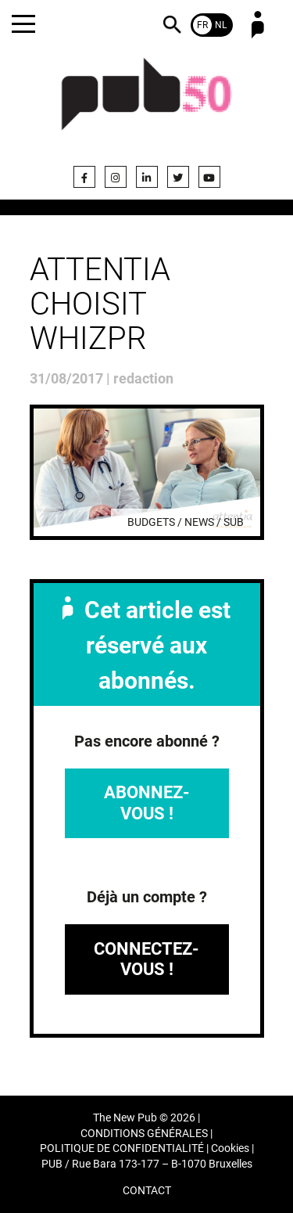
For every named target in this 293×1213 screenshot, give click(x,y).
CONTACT (147, 1191)
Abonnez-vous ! (147, 802)
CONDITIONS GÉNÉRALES (144, 1133)
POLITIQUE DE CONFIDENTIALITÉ (122, 1148)
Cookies (230, 1148)
